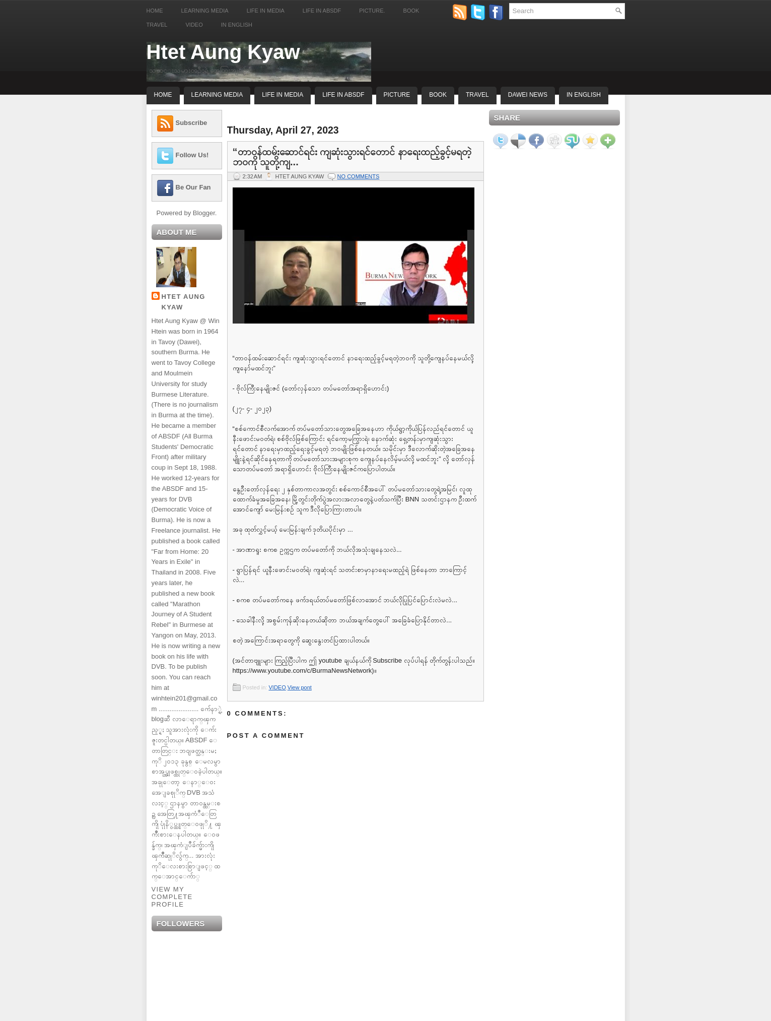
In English (236, 25)
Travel (157, 25)
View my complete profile (172, 896)
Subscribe (191, 122)
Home (155, 11)
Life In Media (282, 94)
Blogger (204, 213)
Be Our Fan (193, 187)
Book (411, 11)
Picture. (372, 11)
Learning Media (205, 11)
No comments (358, 176)
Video (193, 25)
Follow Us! (192, 155)
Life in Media (266, 11)
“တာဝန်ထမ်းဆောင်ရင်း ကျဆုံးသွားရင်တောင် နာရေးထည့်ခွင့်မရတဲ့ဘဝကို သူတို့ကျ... (352, 157)
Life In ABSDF (343, 94)
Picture (397, 94)
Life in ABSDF (322, 11)
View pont (300, 687)
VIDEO (277, 687)
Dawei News (527, 94)
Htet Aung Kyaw (223, 52)
